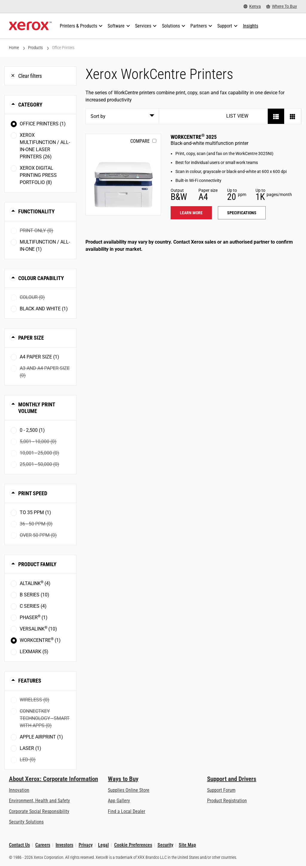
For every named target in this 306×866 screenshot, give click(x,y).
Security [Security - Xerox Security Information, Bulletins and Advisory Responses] (165, 845)
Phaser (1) (34, 617)
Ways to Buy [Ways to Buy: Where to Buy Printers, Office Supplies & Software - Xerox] (123, 779)
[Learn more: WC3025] (123, 174)
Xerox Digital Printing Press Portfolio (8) (38, 175)
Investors (64, 845)
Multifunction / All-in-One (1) (45, 245)
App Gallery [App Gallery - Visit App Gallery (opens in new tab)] (119, 800)
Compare (140, 141)
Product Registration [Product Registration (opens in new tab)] (227, 800)
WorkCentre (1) (40, 640)
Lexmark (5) (34, 651)
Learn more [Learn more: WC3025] (191, 212)
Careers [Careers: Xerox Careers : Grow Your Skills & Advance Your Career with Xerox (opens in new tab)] (42, 845)
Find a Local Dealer (126, 811)
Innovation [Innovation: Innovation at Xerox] (19, 790)
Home (14, 47)
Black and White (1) (44, 309)
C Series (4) (33, 606)
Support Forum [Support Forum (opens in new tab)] (221, 790)
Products (35, 47)
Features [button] (29, 680)
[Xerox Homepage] (30, 26)
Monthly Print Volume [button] (36, 407)
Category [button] (30, 104)
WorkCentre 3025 (194, 137)
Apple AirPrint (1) (41, 737)
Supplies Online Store (128, 790)
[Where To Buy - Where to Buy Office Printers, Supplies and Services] (281, 6)
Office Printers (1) (43, 124)
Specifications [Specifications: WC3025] (241, 212)
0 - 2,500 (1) (32, 430)
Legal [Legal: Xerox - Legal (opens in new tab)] (103, 845)
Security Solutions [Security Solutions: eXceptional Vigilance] (26, 822)
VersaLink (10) (38, 628)
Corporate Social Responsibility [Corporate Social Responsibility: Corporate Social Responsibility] (39, 811)
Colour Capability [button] (41, 278)
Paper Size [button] (31, 338)
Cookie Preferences (133, 845)
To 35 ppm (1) (35, 512)
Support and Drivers (231, 779)
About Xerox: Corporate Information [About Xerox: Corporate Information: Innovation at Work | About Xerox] (53, 779)
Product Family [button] (37, 564)
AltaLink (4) (35, 583)
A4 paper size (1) (39, 357)
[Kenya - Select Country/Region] (252, 6)
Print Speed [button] (32, 493)
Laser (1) (30, 748)
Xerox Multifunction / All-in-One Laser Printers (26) (45, 145)
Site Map (187, 845)
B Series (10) (34, 595)
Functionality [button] (36, 211)
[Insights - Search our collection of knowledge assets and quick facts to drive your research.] (250, 26)
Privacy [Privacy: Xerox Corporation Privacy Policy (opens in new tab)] (86, 845)
